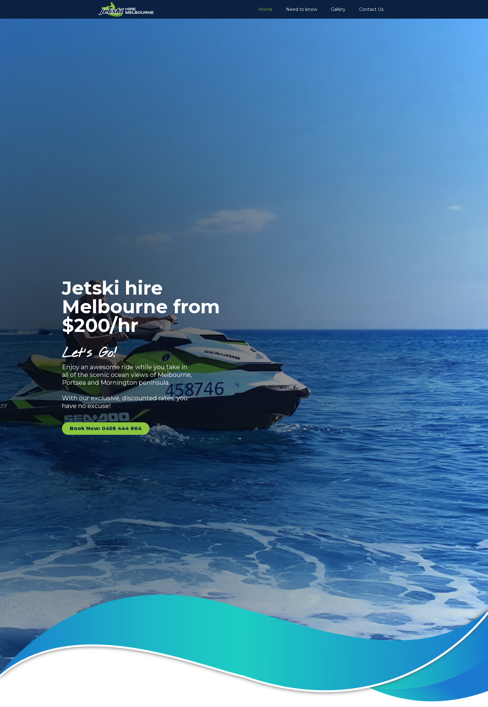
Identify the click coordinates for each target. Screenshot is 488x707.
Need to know (301, 9)
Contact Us (371, 9)
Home (265, 9)
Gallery (338, 9)
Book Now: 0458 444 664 (106, 428)
